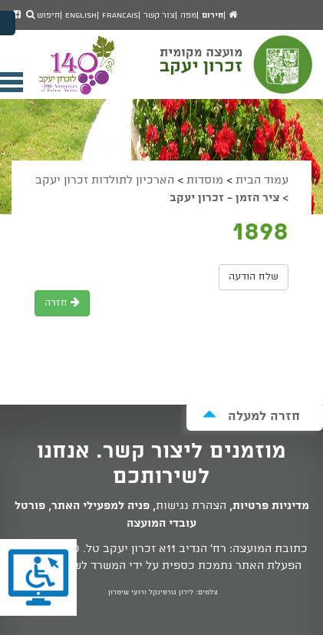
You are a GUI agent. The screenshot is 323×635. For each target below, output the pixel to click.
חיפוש (43, 15)
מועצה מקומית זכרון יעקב (237, 71)
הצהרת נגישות (191, 506)
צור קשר (159, 15)
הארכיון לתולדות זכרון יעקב (104, 180)
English (81, 15)
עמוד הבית (262, 180)
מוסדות (204, 180)
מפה (188, 15)
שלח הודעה (254, 276)
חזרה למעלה (251, 416)
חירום (212, 15)
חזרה (62, 302)
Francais (120, 15)
